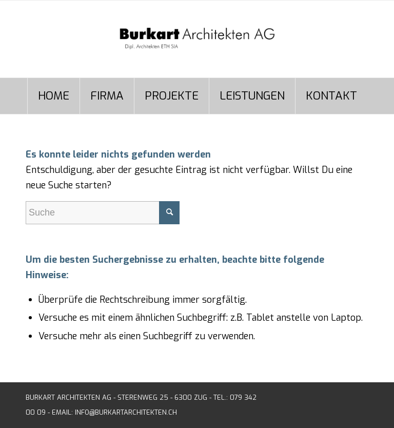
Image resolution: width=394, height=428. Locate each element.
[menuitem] (53, 96)
